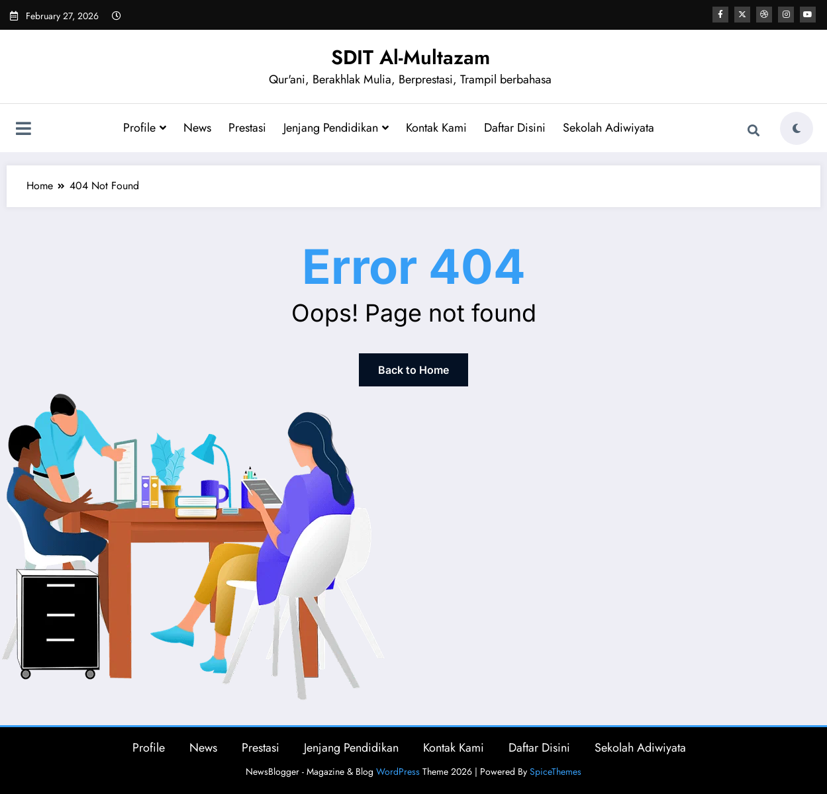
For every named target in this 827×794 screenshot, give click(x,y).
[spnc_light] (796, 128)
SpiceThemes (555, 771)
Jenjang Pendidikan (336, 127)
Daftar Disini (515, 127)
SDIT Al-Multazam (410, 57)
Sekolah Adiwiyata (608, 127)
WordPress (398, 771)
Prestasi (247, 127)
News (197, 127)
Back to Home (413, 369)
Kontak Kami (436, 127)
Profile (144, 127)
